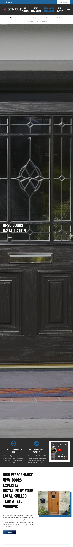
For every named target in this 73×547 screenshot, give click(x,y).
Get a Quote (9, 238)
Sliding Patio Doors (42, 21)
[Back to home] (12, 9)
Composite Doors (37, 18)
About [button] (68, 9)
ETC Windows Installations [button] (49, 9)
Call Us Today (63, 2)
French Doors (29, 21)
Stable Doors (60, 18)
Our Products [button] (25, 9)
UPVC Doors (13, 18)
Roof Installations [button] (36, 9)
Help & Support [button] (60, 9)
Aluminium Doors (24, 18)
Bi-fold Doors (49, 18)
